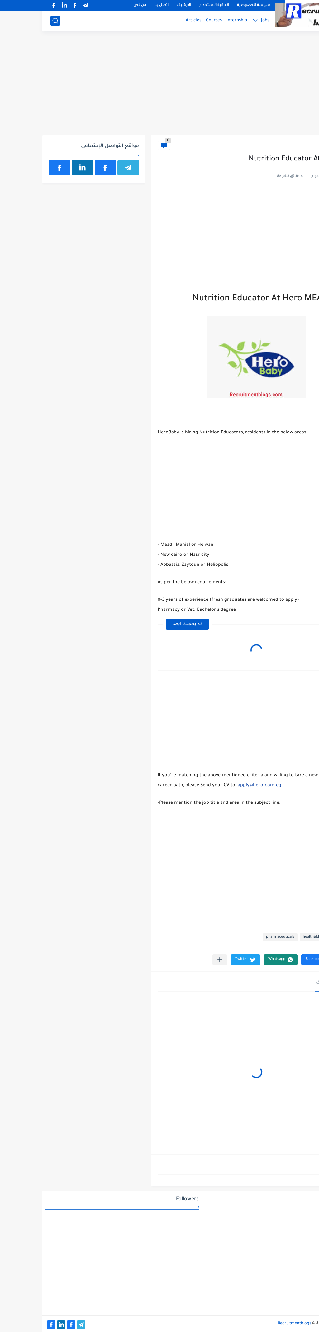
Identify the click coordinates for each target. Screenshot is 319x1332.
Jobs (223, 20)
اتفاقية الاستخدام (172, 5)
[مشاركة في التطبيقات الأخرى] (177, 959)
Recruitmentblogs (252, 1323)
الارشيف (141, 5)
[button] (275, 959)
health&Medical (296, 145)
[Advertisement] (159, 86)
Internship (194, 20)
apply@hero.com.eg (217, 785)
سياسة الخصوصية (211, 5)
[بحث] (12, 21)
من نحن (97, 5)
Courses (171, 20)
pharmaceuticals (238, 937)
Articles (151, 20)
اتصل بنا (119, 5)
